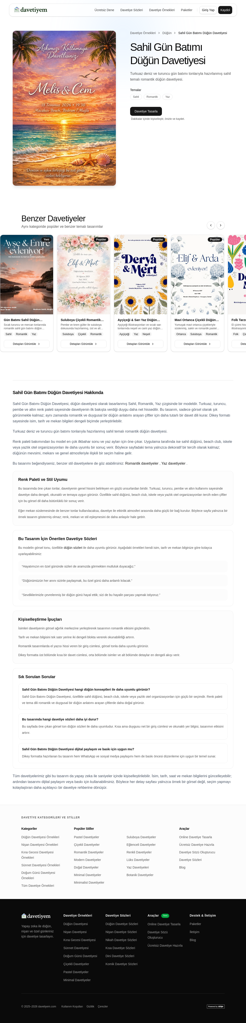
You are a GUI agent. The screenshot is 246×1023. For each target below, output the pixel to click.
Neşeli (146, 334)
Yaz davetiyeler (173, 463)
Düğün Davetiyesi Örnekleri (40, 837)
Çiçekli (82, 334)
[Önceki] (211, 225)
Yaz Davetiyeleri (138, 867)
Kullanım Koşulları (72, 1006)
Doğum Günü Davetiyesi (80, 956)
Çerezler (103, 1006)
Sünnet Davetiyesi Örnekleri (40, 865)
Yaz (167, 96)
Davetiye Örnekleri (162, 10)
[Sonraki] (221, 225)
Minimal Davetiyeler (87, 875)
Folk (235, 334)
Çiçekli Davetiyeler (87, 844)
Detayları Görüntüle (26, 344)
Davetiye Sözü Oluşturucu (197, 852)
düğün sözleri (73, 547)
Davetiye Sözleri (131, 10)
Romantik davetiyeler (141, 463)
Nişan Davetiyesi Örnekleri (39, 844)
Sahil (136, 96)
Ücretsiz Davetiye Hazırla (196, 844)
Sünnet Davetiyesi (76, 948)
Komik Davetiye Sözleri (121, 964)
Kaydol (225, 10)
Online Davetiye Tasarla (195, 837)
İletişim (195, 932)
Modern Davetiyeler (87, 860)
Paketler (186, 10)
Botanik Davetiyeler (140, 875)
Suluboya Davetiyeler (141, 837)
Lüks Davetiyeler (138, 860)
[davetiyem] (31, 10)
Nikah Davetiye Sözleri (121, 940)
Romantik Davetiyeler (89, 852)
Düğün (166, 33)
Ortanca (181, 334)
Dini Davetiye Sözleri (119, 956)
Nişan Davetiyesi (75, 932)
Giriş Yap (208, 10)
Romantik (152, 96)
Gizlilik (90, 1006)
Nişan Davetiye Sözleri (121, 932)
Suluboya (68, 334)
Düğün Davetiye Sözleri (121, 924)
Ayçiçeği (124, 334)
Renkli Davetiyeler (139, 852)
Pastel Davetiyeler (86, 837)
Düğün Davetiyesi (75, 924)
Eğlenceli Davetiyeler (141, 844)
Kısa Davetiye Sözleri (120, 948)
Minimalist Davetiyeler (89, 882)
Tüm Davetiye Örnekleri (37, 885)
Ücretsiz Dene (104, 10)
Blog (182, 867)
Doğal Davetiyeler (86, 867)
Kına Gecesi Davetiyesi (79, 940)
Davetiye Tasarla (146, 111)
